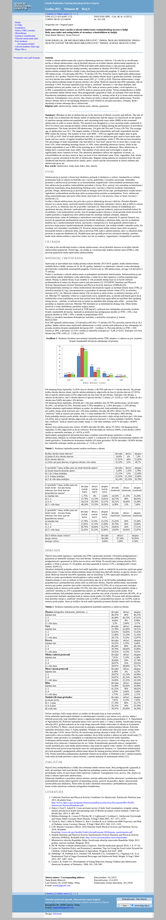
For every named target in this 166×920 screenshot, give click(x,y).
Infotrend (57, 913)
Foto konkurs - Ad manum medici (24, 42)
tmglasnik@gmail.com (63, 907)
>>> (74, 14)
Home (18, 22)
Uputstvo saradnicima (25, 36)
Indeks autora (63, 14)
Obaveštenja (20, 33)
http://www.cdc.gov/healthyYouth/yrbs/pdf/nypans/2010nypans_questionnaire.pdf (94, 832)
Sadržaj (50, 14)
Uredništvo (20, 27)
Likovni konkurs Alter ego (27, 46)
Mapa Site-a (20, 49)
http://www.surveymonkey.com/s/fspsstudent (106, 837)
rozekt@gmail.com (61, 885)
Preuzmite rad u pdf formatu (27, 57)
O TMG (18, 25)
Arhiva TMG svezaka (25, 30)
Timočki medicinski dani (26, 38)
